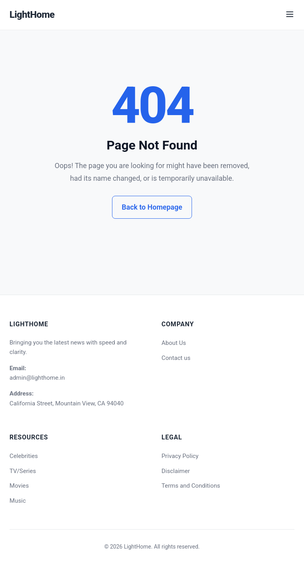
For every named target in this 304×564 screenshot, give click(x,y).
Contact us (176, 357)
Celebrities (24, 456)
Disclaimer (176, 471)
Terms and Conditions (191, 485)
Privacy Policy (180, 456)
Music (18, 500)
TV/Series (23, 471)
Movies (19, 485)
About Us (174, 342)
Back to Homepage (152, 207)
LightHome (32, 14)
